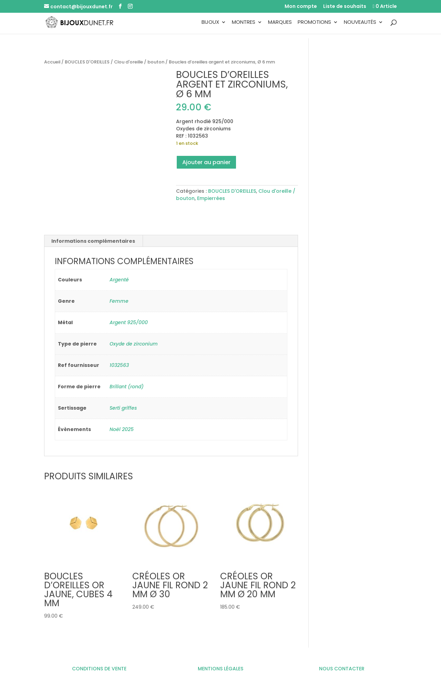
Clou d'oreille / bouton (139, 62)
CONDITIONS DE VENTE (99, 668)
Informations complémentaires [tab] (93, 241)
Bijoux (210, 23)
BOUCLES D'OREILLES (87, 62)
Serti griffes (123, 407)
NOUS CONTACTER (342, 668)
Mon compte (301, 7)
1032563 (119, 365)
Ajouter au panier (206, 162)
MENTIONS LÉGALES (220, 668)
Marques (280, 23)
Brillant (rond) (127, 386)
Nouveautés (360, 23)
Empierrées (211, 198)
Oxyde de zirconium (134, 343)
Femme (119, 301)
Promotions (314, 23)
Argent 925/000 (129, 322)
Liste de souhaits (344, 7)
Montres (243, 23)
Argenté (119, 279)
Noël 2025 (122, 429)
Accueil (52, 62)
